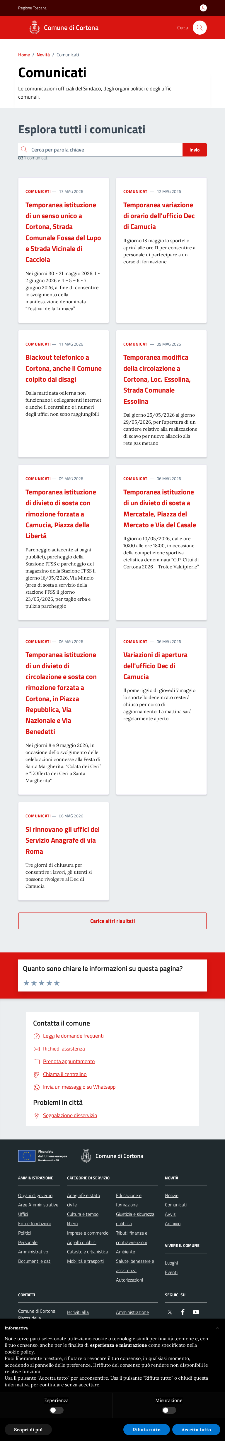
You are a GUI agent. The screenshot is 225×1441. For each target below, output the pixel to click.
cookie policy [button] (19, 1352)
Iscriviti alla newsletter (78, 1317)
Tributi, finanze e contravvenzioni (131, 1237)
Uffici (23, 1214)
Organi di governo (35, 1195)
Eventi (171, 1272)
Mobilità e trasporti (85, 1261)
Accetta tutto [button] (196, 1429)
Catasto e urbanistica (87, 1251)
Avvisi (170, 1214)
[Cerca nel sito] (200, 28)
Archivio (172, 1223)
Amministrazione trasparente (132, 1317)
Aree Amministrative (38, 1204)
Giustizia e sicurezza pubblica (135, 1219)
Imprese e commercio (87, 1232)
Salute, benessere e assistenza (135, 1265)
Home (24, 54)
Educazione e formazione (129, 1200)
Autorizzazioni (129, 1279)
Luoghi (171, 1262)
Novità (43, 54)
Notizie (171, 1195)
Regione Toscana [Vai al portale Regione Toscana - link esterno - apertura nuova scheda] (32, 8)
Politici (24, 1232)
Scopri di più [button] (28, 1429)
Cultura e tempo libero (82, 1219)
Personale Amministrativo (33, 1247)
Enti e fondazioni (34, 1223)
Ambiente (125, 1251)
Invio (195, 149)
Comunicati (38, 191)
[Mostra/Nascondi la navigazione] (7, 27)
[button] (217, 1328)
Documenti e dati (34, 1261)
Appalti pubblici (81, 1242)
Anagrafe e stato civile (83, 1200)
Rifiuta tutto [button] (147, 1429)
